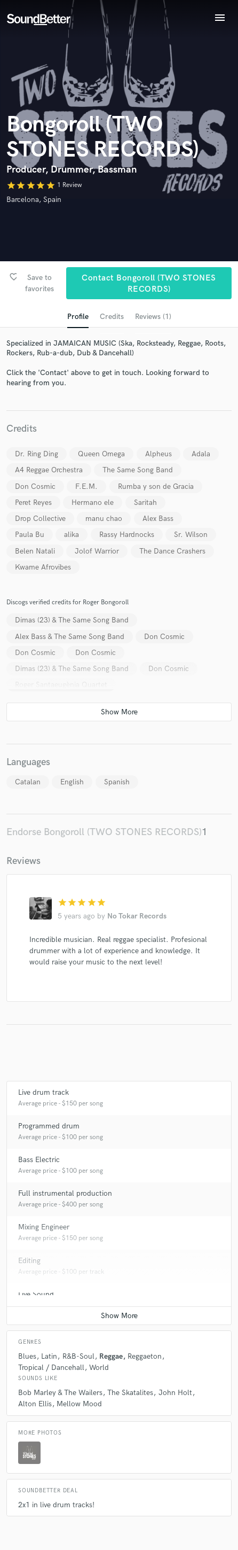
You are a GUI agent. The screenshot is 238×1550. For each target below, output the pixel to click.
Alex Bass (157, 518)
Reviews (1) (153, 316)
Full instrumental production (65, 1193)
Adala (201, 453)
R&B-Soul (78, 1356)
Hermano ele (93, 502)
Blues (27, 1356)
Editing (29, 1260)
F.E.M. (86, 486)
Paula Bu (29, 534)
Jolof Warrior (97, 551)
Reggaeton (145, 1356)
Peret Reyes (33, 502)
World (99, 1367)
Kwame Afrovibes (43, 567)
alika (71, 534)
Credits (112, 316)
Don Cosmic (35, 486)
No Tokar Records (136, 916)
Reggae (111, 1356)
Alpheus (158, 453)
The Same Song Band (137, 469)
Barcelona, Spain (33, 199)
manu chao (103, 518)
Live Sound (36, 1294)
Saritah (145, 502)
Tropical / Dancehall (51, 1367)
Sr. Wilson (191, 534)
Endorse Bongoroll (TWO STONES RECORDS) (104, 832)
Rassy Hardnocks (126, 534)
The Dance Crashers (172, 551)
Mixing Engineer (43, 1227)
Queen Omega (101, 453)
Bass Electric (39, 1159)
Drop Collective (40, 518)
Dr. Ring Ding (36, 453)
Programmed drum (49, 1126)
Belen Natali (35, 551)
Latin (49, 1356)
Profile (78, 316)
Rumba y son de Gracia (156, 486)
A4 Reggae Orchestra (49, 469)
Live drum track (43, 1092)
